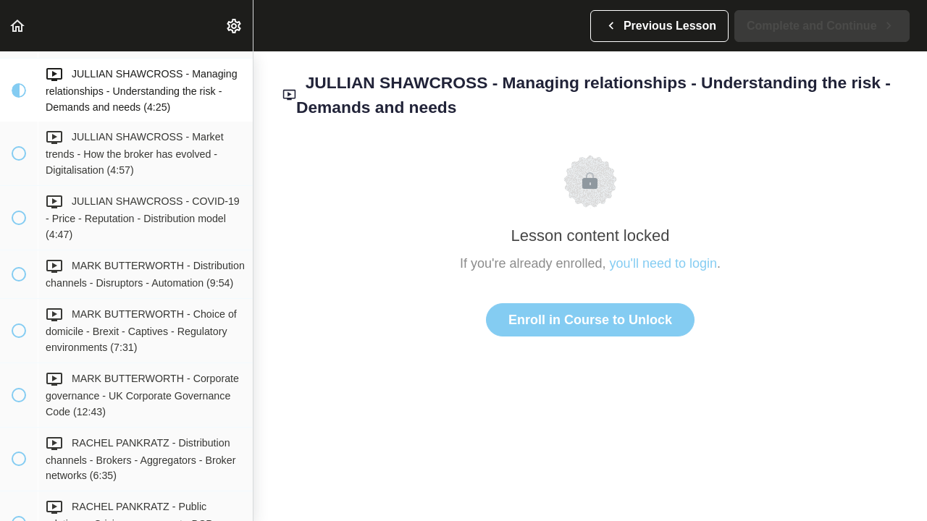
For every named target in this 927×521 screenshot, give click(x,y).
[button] (18, 25)
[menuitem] (235, 25)
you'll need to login (664, 263)
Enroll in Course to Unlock (590, 320)
